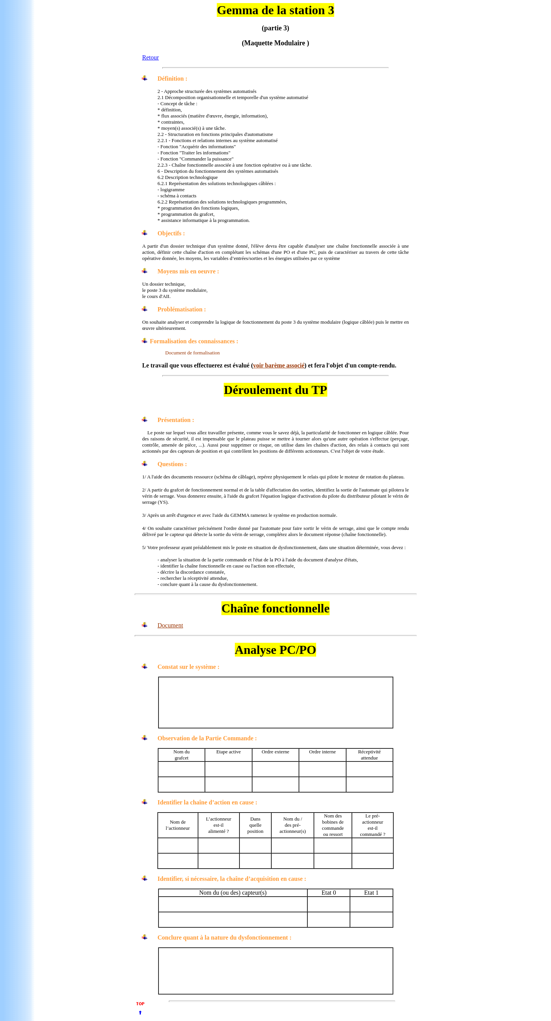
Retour (150, 57)
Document (170, 625)
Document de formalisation (192, 353)
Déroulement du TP (275, 390)
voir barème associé (278, 365)
